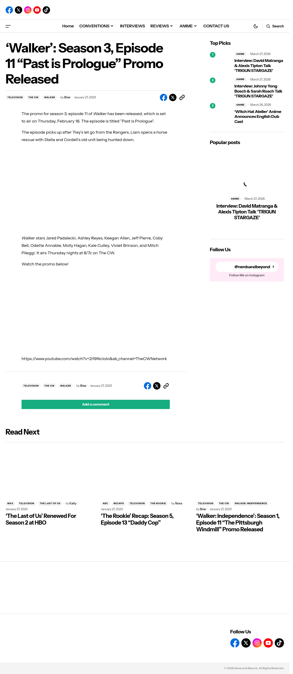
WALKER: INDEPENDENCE (251, 503)
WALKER (49, 97)
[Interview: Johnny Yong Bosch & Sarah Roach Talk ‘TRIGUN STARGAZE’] (220, 87)
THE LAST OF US (50, 503)
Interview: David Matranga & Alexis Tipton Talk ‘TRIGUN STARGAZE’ (258, 65)
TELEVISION (15, 97)
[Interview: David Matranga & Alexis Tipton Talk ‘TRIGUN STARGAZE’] (220, 62)
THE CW (33, 97)
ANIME (240, 53)
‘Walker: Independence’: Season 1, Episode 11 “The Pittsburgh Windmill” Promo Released (238, 523)
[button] (8, 26)
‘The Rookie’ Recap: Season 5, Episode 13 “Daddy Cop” (137, 519)
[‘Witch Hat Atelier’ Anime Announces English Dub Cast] (220, 113)
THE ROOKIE (158, 503)
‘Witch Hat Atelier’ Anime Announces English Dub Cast (257, 116)
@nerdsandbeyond (252, 266)
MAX (10, 503)
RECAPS (119, 503)
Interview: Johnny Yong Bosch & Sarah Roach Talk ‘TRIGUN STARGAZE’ (258, 91)
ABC (105, 503)
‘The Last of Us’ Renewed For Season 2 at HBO (41, 519)
